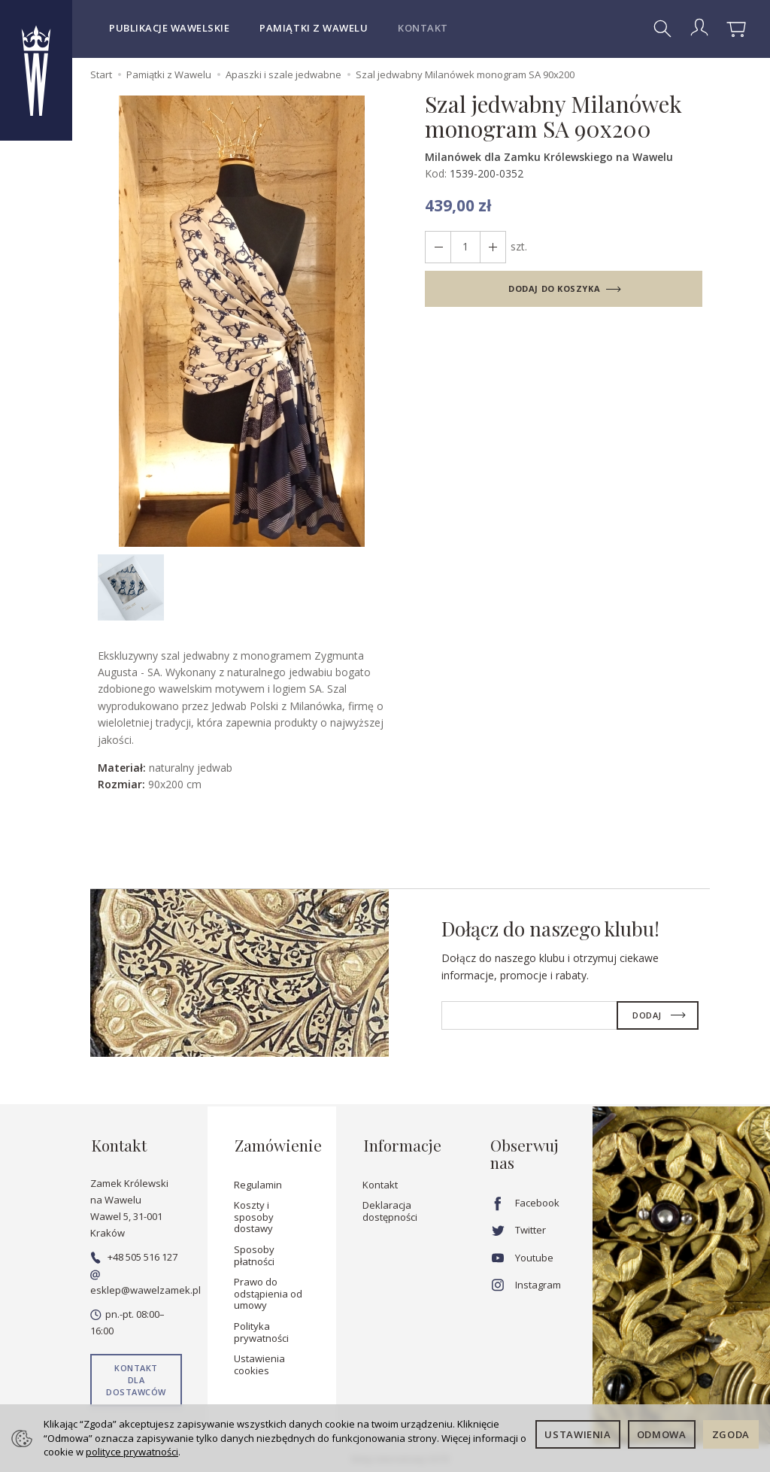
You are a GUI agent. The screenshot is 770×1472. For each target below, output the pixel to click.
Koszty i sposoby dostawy (254, 1214)
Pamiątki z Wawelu (313, 28)
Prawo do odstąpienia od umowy (268, 1291)
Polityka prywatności (261, 1330)
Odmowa (662, 1434)
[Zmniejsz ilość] (492, 247)
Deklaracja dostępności (389, 1209)
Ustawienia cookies (259, 1362)
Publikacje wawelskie (169, 28)
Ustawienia (577, 1434)
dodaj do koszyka (554, 288)
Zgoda (731, 1434)
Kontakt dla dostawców (136, 1378)
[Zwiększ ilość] (437, 247)
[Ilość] (465, 247)
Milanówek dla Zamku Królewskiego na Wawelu (549, 157)
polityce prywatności (132, 1451)
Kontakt (423, 28)
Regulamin (258, 1182)
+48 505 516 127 (133, 1254)
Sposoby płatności (254, 1253)
